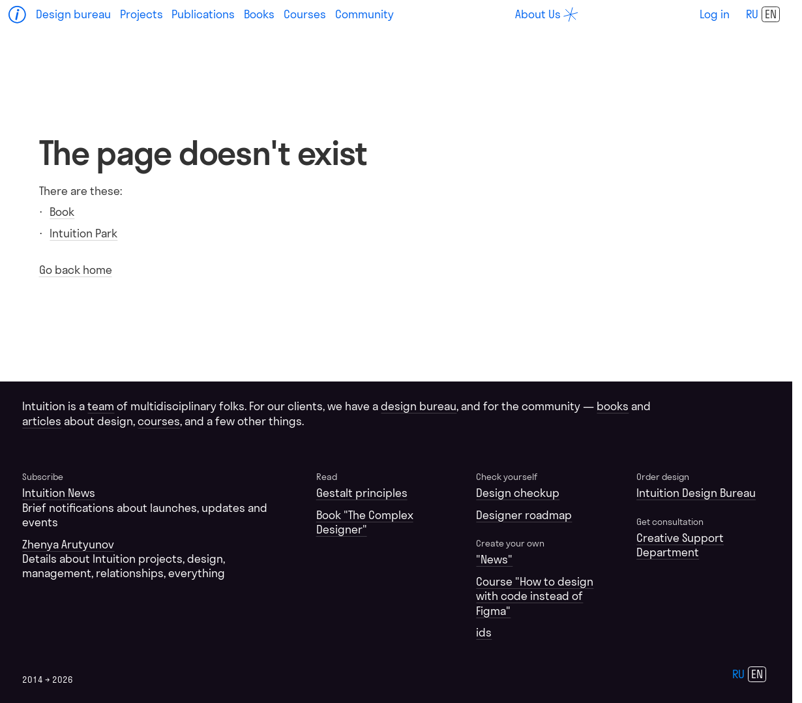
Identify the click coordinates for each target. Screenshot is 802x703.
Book (62, 211)
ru (752, 14)
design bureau (418, 406)
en (771, 14)
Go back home (75, 270)
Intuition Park (83, 233)
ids (484, 632)
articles (41, 421)
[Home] (17, 15)
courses (159, 421)
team (100, 406)
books (613, 406)
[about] (546, 14)
